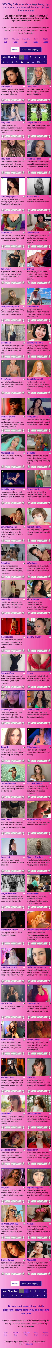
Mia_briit (5, 1187)
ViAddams (31, 563)
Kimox (30, 673)
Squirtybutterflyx (35, 819)
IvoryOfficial (6, 1003)
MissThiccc (6, 819)
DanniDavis (6, 233)
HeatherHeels (33, 893)
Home (14, 50)
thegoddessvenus (9, 893)
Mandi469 (31, 1260)
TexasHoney (32, 1150)
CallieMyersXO (8, 489)
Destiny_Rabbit (34, 637)
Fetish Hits (29, 1344)
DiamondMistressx (9, 930)
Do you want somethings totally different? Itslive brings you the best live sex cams (26, 1309)
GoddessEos (33, 307)
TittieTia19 (6, 269)
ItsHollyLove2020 (9, 967)
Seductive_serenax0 (36, 967)
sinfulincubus (7, 1077)
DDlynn (30, 269)
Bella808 (31, 453)
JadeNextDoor (33, 1003)
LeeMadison (6, 599)
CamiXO (5, 747)
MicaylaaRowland (35, 857)
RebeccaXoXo (33, 489)
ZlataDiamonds (34, 1114)
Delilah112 (6, 343)
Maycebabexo (7, 453)
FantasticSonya (34, 527)
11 (27, 62)
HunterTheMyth (8, 417)
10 (22, 62)
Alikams (31, 1224)
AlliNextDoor (33, 196)
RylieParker (6, 379)
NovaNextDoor (8, 673)
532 (38, 62)
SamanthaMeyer (8, 783)
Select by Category (31, 50)
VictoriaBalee (33, 599)
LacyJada (5, 122)
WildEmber (6, 1114)
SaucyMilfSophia (35, 343)
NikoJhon (5, 563)
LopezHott (6, 857)
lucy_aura (5, 159)
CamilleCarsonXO (35, 379)
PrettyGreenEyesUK (10, 307)
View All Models (10, 57)
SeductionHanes (8, 1150)
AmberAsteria (7, 1040)
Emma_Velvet (33, 1040)
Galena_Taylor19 (34, 709)
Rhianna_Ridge (34, 159)
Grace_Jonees (7, 1260)
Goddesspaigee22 (9, 196)
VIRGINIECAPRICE (9, 1224)
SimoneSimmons (9, 527)
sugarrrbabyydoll (35, 1187)
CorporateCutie (34, 122)
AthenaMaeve (33, 747)
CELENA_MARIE (34, 783)
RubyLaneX (32, 417)
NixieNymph (6, 86)
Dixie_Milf (31, 1077)
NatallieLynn (7, 709)
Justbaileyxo (33, 233)
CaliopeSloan (7, 637)
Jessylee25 (32, 86)
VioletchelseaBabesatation (39, 930)
